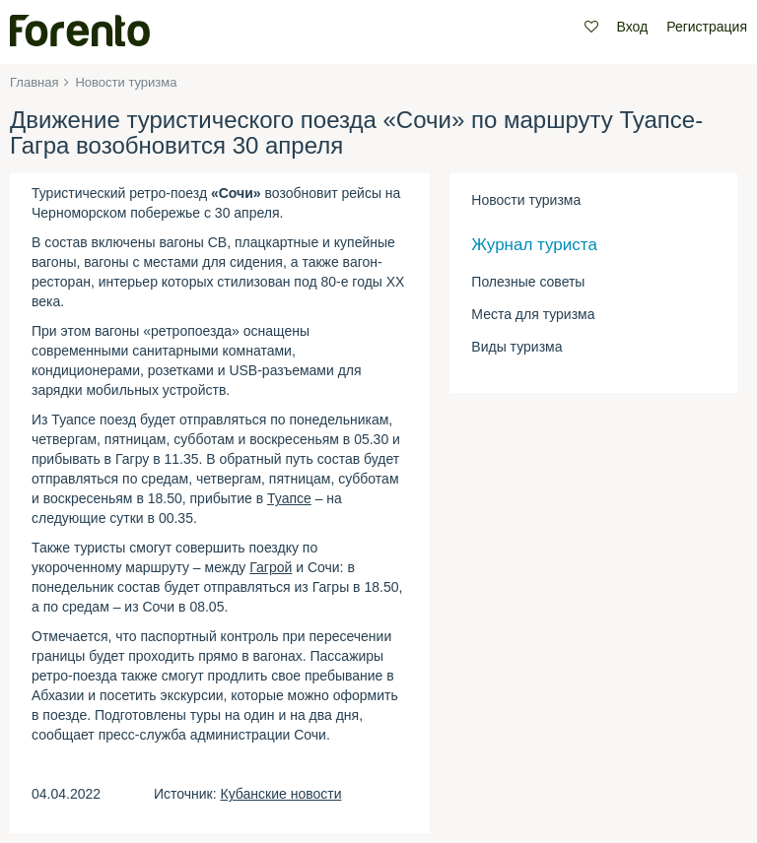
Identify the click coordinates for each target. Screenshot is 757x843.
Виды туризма (516, 347)
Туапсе (289, 498)
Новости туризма (526, 200)
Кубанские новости (281, 794)
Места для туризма (532, 314)
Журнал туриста (534, 244)
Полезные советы (528, 282)
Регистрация (706, 26)
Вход (633, 26)
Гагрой (270, 567)
